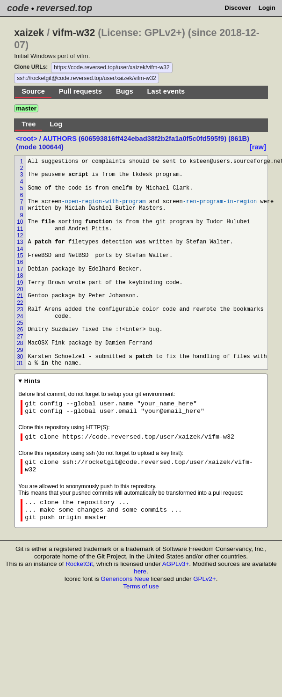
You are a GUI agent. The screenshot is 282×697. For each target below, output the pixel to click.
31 (20, 363)
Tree (29, 124)
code (18, 8)
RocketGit (79, 563)
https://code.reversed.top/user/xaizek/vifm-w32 (111, 67)
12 (20, 235)
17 (20, 269)
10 (20, 222)
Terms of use (141, 586)
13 (20, 242)
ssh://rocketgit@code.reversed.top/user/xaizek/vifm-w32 (86, 78)
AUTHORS (59, 138)
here (140, 571)
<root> (27, 138)
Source (33, 91)
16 (20, 262)
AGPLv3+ (175, 563)
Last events (166, 91)
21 (20, 296)
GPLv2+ (204, 578)
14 (20, 249)
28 (20, 343)
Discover (237, 7)
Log (56, 124)
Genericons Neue (125, 578)
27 (20, 336)
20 (20, 289)
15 (20, 255)
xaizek (29, 32)
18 (20, 275)
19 (20, 282)
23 (20, 309)
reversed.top (64, 8)
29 (20, 350)
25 (20, 323)
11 (20, 229)
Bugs (124, 91)
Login (267, 7)
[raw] (258, 147)
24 (20, 316)
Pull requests (80, 91)
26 (20, 329)
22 (20, 303)
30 (20, 356)
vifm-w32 (73, 32)
